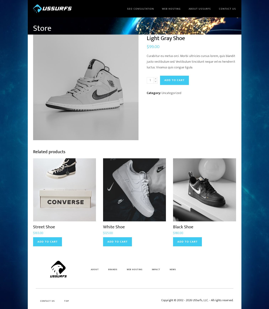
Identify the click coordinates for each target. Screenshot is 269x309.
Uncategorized (171, 93)
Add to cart (174, 80)
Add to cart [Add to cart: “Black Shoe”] (187, 241)
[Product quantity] (150, 80)
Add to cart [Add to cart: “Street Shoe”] (47, 241)
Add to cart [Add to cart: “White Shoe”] (117, 241)
